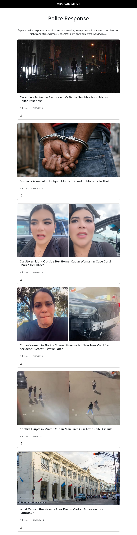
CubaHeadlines (68, 4)
